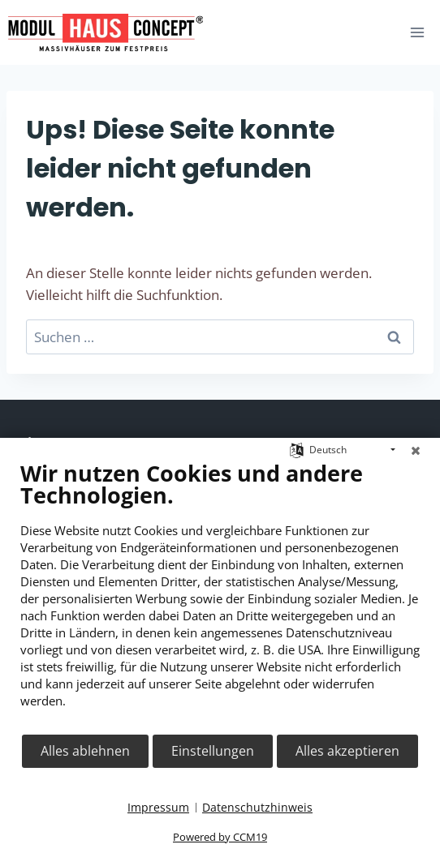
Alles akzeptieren (347, 751)
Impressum (158, 807)
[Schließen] (415, 450)
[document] (220, 596)
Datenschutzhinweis (257, 807)
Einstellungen (212, 751)
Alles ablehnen (85, 751)
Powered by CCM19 (220, 836)
